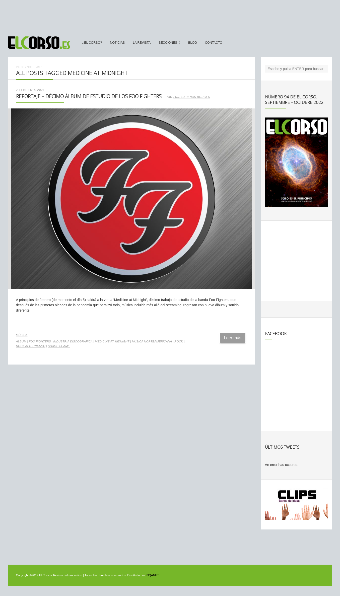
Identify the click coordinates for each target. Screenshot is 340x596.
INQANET (152, 575)
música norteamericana (152, 341)
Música (22, 335)
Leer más (232, 337)
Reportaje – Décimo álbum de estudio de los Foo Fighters (89, 96)
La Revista (142, 42)
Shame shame (59, 346)
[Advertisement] (170, 16)
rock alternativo (30, 346)
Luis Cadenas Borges (191, 96)
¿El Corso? (92, 42)
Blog (192, 42)
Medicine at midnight (112, 341)
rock (178, 341)
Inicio (20, 67)
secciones (168, 42)
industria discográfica (73, 341)
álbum (21, 341)
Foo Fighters (40, 341)
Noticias (117, 42)
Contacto (213, 42)
